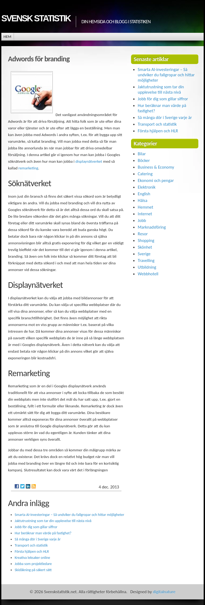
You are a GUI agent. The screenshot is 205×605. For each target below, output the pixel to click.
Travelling (146, 260)
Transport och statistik (31, 545)
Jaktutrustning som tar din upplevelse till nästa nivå (53, 521)
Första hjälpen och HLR (32, 551)
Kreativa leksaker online (32, 557)
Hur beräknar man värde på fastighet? (43, 533)
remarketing (28, 168)
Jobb (142, 220)
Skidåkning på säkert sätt (33, 570)
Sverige (144, 253)
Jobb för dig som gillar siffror (36, 527)
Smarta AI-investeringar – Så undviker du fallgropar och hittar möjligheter (69, 514)
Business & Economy (156, 167)
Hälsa (142, 200)
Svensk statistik (35, 18)
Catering (145, 173)
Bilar (142, 153)
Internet (145, 213)
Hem (7, 36)
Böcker (144, 160)
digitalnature (164, 591)
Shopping (146, 240)
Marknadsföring (152, 227)
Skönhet (145, 247)
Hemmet (145, 207)
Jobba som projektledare (33, 564)
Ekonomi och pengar (156, 180)
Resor (143, 233)
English (144, 193)
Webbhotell (148, 273)
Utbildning (147, 267)
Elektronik (146, 187)
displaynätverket (88, 161)
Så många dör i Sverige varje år (38, 539)
